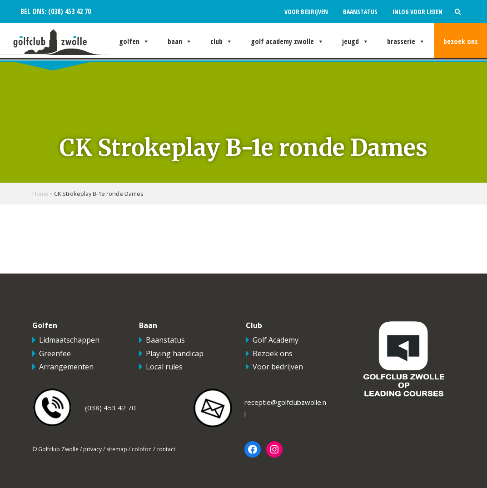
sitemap (116, 449)
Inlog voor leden (417, 11)
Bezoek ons (460, 41)
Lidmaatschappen (69, 340)
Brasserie (406, 41)
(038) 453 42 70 (68, 11)
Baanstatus (360, 11)
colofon (142, 449)
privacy (92, 449)
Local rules (164, 367)
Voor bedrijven (306, 11)
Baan (180, 41)
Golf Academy (275, 340)
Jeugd (355, 41)
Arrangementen (66, 367)
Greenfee (55, 354)
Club (221, 41)
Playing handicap (175, 354)
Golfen (134, 41)
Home (40, 193)
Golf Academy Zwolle (287, 41)
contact (165, 449)
